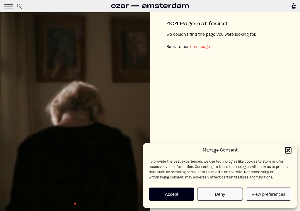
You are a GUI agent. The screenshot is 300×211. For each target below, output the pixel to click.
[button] (288, 150)
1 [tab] (75, 204)
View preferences (269, 194)
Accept (171, 194)
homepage (200, 47)
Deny (220, 194)
